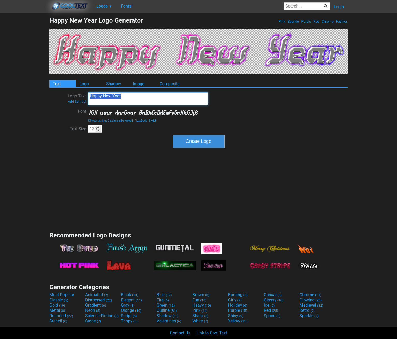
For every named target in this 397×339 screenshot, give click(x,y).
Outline (167, 310)
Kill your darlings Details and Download (110, 120)
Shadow (113, 83)
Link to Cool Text (212, 332)
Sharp (200, 315)
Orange (131, 310)
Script (129, 315)
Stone (93, 321)
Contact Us (180, 332)
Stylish (152, 120)
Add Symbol (77, 101)
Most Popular (61, 294)
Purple (306, 21)
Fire (163, 300)
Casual (273, 294)
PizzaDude (141, 120)
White (200, 321)
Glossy (274, 300)
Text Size (78, 128)
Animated (96, 294)
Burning (238, 294)
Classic (58, 300)
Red (316, 21)
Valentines (169, 321)
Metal (57, 310)
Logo (84, 83)
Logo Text (77, 98)
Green (166, 305)
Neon (92, 310)
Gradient (95, 305)
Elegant (131, 300)
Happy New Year (148, 98)
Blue (164, 294)
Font (82, 111)
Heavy (201, 305)
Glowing (311, 300)
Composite (170, 83)
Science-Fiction (102, 315)
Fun (199, 300)
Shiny (235, 315)
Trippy (129, 321)
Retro (307, 310)
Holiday (237, 305)
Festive (341, 21)
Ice (269, 305)
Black (129, 294)
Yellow (237, 321)
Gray (127, 305)
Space (272, 315)
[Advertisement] (24, 94)
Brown (200, 294)
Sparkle (293, 21)
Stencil (58, 321)
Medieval (311, 305)
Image (139, 83)
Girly (235, 300)
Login (339, 6)
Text (57, 83)
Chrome (327, 21)
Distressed (98, 300)
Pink (282, 21)
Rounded (61, 315)
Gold (57, 305)
